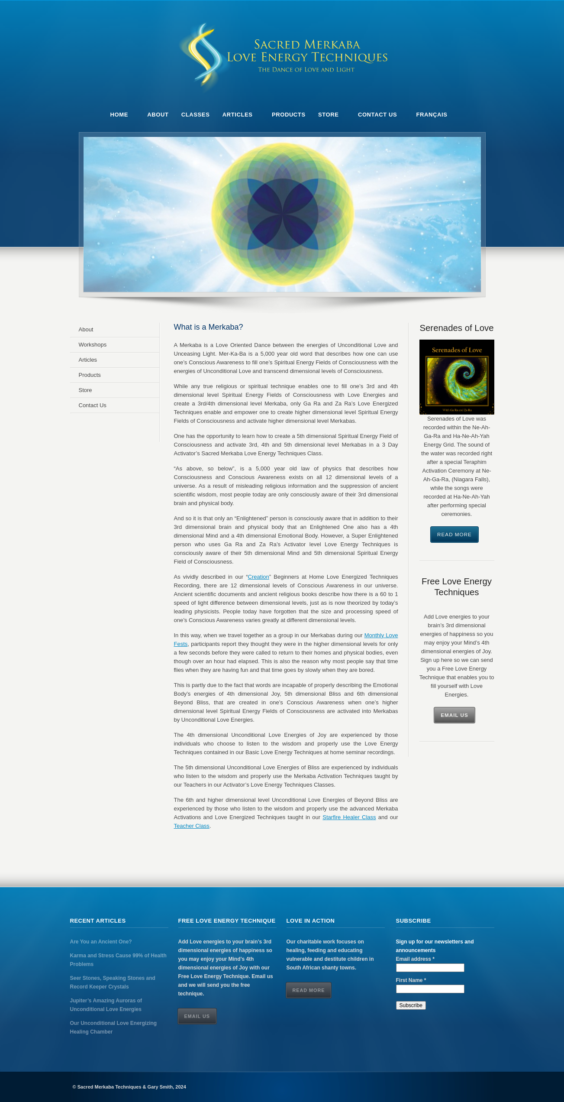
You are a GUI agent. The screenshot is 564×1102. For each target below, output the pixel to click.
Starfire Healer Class (349, 817)
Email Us (454, 715)
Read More (454, 534)
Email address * (415, 959)
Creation (258, 577)
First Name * (411, 980)
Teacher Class (191, 826)
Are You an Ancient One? (101, 942)
